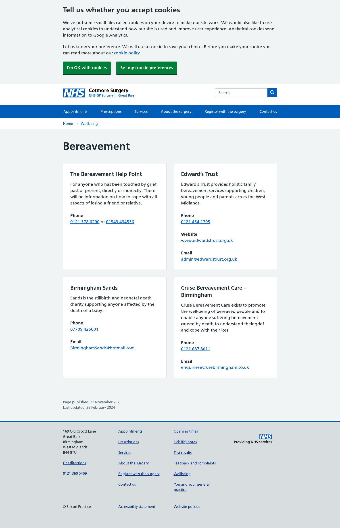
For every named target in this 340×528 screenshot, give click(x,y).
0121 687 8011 (195, 348)
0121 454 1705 (195, 221)
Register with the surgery (225, 111)
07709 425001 (84, 329)
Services (141, 111)
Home (68, 123)
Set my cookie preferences (146, 67)
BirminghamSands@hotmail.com (102, 348)
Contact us (268, 111)
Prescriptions (111, 111)
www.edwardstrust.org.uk (207, 240)
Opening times (186, 431)
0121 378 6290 (85, 221)
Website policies (187, 506)
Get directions (74, 463)
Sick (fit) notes (185, 442)
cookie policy (127, 53)
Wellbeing (89, 123)
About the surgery (176, 111)
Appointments (75, 111)
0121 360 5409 (75, 473)
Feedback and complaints (195, 463)
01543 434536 (120, 221)
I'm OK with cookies (87, 67)
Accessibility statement (136, 506)
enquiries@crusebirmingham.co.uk (215, 367)
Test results (183, 452)
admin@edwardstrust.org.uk (209, 259)
